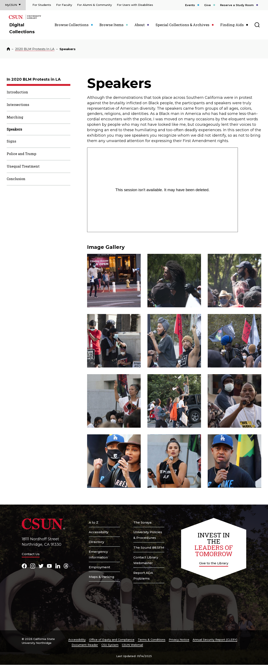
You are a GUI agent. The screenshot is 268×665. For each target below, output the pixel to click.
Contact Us (31, 554)
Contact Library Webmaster (145, 560)
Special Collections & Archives (182, 24)
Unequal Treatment (23, 166)
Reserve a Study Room (237, 5)
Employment (99, 567)
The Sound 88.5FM (148, 547)
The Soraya (142, 522)
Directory (96, 542)
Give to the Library (213, 563)
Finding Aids (232, 24)
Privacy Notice (179, 639)
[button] (114, 280)
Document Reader (85, 644)
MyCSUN (11, 4)
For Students (41, 4)
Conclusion (16, 179)
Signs (11, 141)
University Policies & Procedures (147, 535)
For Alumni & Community (94, 4)
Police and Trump (21, 153)
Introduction (17, 92)
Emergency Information (98, 554)
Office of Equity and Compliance (111, 639)
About (139, 24)
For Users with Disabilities (135, 4)
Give (207, 5)
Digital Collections (22, 28)
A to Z (93, 522)
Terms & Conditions (151, 639)
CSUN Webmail (132, 644)
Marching (15, 117)
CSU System (110, 644)
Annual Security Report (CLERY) (215, 639)
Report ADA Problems (143, 575)
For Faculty (64, 4)
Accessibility (98, 532)
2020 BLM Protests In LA (34, 49)
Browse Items (111, 24)
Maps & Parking (101, 577)
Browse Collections (72, 24)
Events (190, 5)
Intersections (18, 104)
